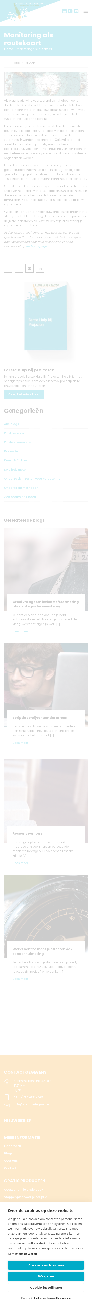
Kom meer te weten (22, 1254)
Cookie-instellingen (46, 1287)
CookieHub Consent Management (52, 1297)
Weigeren (46, 1276)
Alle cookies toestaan (46, 1265)
